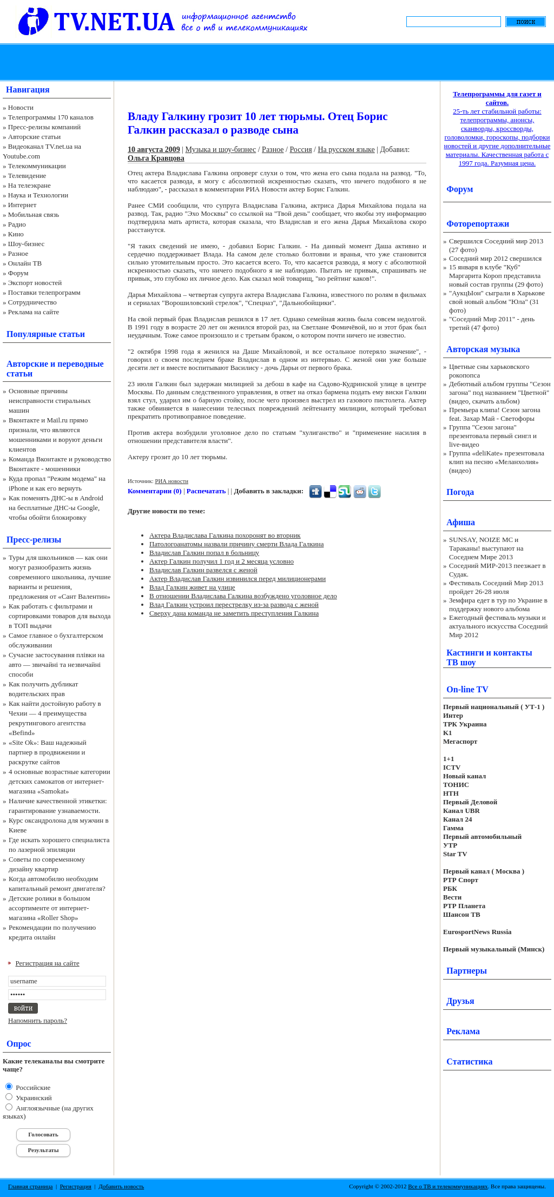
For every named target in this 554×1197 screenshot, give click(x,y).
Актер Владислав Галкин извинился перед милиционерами (237, 578)
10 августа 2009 (154, 150)
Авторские (27, 363)
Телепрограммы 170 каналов (51, 117)
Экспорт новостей (35, 283)
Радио (17, 224)
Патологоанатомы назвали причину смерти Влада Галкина (236, 544)
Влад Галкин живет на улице (192, 587)
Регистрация (75, 1186)
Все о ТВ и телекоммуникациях (447, 1186)
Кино (16, 234)
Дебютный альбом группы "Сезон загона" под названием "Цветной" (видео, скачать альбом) (500, 392)
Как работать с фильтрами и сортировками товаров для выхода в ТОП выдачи (60, 616)
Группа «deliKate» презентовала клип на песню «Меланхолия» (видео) (496, 461)
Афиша (460, 522)
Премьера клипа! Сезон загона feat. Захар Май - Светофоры (494, 414)
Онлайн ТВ (25, 263)
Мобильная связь (33, 214)
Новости (21, 107)
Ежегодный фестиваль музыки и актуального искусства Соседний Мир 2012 (498, 626)
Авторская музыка (483, 349)
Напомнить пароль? (37, 1020)
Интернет (22, 205)
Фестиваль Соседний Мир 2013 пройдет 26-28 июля (496, 587)
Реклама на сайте (34, 312)
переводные (80, 363)
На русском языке (346, 150)
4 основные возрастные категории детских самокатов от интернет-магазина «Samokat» (59, 781)
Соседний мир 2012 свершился (495, 258)
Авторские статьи (34, 137)
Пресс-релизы (33, 539)
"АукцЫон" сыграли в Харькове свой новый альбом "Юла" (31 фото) (497, 301)
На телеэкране (29, 185)
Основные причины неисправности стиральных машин (50, 400)
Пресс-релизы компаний (44, 127)
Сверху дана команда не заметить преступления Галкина (234, 613)
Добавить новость (121, 1186)
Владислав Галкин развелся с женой (203, 570)
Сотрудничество (32, 302)
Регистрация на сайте (48, 963)
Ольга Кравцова (156, 158)
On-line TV (467, 689)
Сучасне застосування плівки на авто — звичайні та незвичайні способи (56, 664)
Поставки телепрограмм (44, 292)
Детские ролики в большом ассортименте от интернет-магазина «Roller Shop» (49, 908)
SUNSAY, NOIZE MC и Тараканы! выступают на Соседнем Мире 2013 (486, 548)
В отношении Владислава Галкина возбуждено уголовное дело (243, 596)
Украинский (33, 1098)
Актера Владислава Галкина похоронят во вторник (225, 535)
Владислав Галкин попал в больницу (204, 552)
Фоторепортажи (477, 223)
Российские (32, 1087)
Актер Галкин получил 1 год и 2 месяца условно (221, 561)
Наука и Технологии (38, 195)
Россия (300, 150)
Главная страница (30, 1186)
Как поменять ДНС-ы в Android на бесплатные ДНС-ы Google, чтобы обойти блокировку (56, 507)
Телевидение (27, 175)
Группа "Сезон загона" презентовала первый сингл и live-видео (493, 435)
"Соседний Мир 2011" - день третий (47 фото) (492, 323)
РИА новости (171, 481)
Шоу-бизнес (26, 244)
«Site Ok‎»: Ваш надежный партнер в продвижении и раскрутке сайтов (48, 752)
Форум (18, 273)
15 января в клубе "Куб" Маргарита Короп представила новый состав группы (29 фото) (496, 275)
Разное (18, 253)
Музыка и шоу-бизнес (221, 150)
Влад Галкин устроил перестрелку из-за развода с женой (234, 604)
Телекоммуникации (37, 166)
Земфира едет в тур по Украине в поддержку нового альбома (498, 604)
